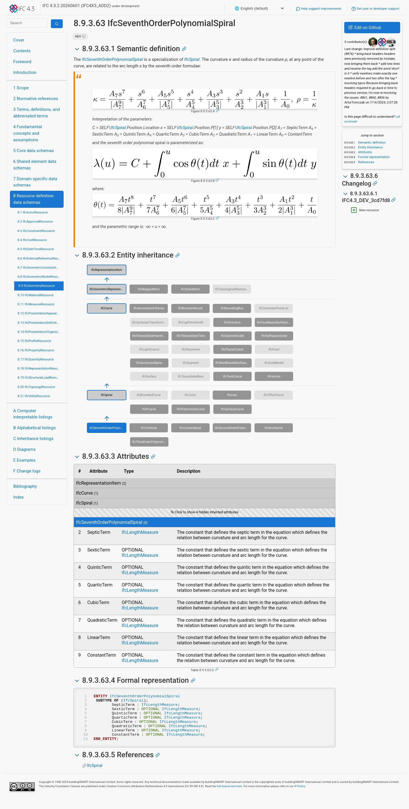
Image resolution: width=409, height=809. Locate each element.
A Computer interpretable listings (33, 414)
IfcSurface (149, 376)
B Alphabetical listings (34, 427)
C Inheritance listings (33, 438)
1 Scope (21, 87)
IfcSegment (191, 363)
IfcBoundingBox (232, 308)
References (365, 162)
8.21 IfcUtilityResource (34, 396)
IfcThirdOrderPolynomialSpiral (150, 442)
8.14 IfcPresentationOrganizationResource (41, 332)
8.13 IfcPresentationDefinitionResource (41, 323)
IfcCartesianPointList (273, 308)
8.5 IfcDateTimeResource (36, 249)
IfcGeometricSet (232, 336)
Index (18, 497)
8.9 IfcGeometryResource (36, 286)
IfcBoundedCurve (148, 395)
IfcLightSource (149, 349)
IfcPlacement (190, 349)
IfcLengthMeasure (140, 532)
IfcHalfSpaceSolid (274, 336)
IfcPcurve (149, 409)
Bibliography (25, 486)
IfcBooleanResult (190, 308)
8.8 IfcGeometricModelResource (41, 277)
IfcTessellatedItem (191, 376)
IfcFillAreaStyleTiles (191, 336)
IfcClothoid (148, 428)
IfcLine (232, 395)
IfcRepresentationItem (106, 270)
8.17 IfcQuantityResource (36, 359)
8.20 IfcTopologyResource (36, 387)
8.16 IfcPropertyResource (36, 350)
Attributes (364, 152)
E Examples (24, 460)
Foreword (22, 61)
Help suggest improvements (318, 9)
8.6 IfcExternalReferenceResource (41, 258)
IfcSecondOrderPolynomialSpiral (233, 428)
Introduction (25, 72)
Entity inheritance (370, 147)
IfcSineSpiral (274, 428)
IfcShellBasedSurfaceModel (233, 363)
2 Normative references (35, 98)
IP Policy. (300, 795)
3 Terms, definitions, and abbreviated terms (36, 113)
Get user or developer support (375, 9)
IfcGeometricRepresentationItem (107, 289)
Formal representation (373, 157)
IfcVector (274, 376)
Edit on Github (365, 27)
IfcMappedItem (149, 289)
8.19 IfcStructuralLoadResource (40, 377)
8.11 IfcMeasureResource (36, 304)
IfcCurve (106, 308)
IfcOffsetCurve (274, 395)
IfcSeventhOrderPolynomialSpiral (112, 59)
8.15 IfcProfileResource (34, 341)
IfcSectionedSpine (149, 363)
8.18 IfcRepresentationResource (41, 368)
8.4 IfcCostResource (32, 240)
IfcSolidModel (274, 363)
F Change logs (27, 471)
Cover (18, 40)
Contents (22, 50)
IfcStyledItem (190, 289)
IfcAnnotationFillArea (148, 308)
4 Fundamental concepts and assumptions (27, 133)
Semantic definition (371, 142)
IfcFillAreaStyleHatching (149, 336)
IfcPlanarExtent (232, 349)
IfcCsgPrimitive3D (190, 322)
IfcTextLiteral (232, 376)
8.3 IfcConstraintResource (36, 231)
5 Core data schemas (33, 150)
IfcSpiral (192, 59)
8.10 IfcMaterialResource (36, 295)
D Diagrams (24, 449)
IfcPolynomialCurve (191, 409)
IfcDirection (232, 322)
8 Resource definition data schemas (33, 199)
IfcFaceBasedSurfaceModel (275, 322)
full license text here (229, 795)
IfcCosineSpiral (190, 428)
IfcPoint (274, 349)
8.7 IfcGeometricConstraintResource (41, 267)
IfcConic (190, 395)
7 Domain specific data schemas (35, 182)
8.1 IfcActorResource (33, 212)
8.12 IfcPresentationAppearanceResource (41, 313)
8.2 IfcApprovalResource (35, 221)
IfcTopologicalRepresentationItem (233, 289)
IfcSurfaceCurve (232, 409)
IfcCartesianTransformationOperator (150, 322)
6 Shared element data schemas (35, 165)
